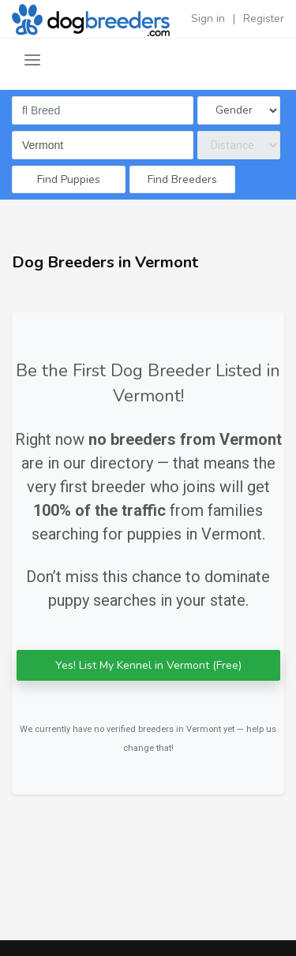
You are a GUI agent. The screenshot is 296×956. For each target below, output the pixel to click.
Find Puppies (68, 179)
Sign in (208, 18)
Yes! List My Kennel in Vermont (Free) (148, 665)
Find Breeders (182, 179)
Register (263, 18)
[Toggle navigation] (32, 60)
